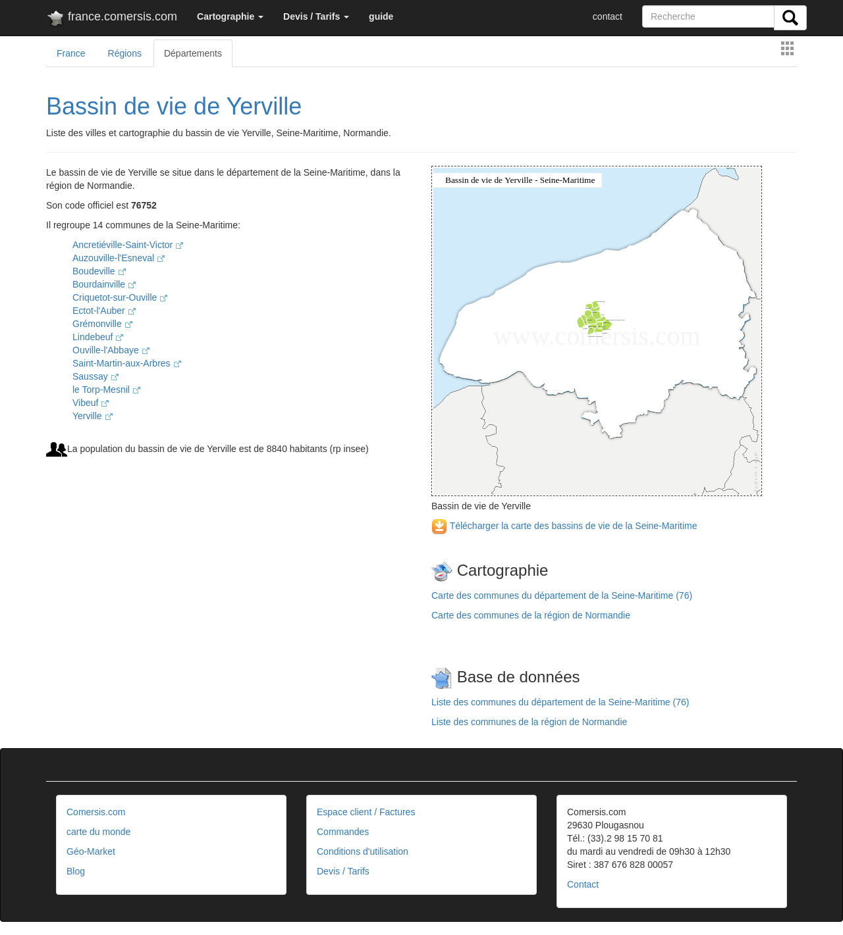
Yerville (92, 416)
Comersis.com (96, 812)
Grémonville (102, 323)
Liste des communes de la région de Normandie (529, 722)
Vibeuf (90, 402)
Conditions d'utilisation (362, 851)
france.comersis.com (111, 19)
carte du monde (98, 831)
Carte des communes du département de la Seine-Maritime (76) (561, 595)
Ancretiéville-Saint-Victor (127, 245)
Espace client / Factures (366, 812)
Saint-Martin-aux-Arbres (126, 363)
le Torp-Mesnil (106, 389)
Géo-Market (91, 851)
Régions (125, 53)
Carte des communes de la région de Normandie (530, 615)
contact (607, 16)
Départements (193, 53)
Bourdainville (104, 284)
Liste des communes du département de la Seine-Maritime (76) (560, 702)
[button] (230, 16)
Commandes (343, 831)
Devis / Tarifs (343, 871)
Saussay (95, 376)
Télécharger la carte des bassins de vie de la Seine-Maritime (564, 525)
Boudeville (99, 271)
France (71, 53)
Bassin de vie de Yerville (174, 106)
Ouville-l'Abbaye (111, 350)
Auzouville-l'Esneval (118, 258)
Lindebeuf (97, 337)
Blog (76, 871)
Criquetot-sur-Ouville (119, 297)
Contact (583, 884)
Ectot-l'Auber (104, 310)
